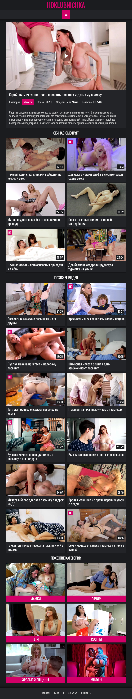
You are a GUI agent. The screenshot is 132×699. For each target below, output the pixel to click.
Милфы (96, 679)
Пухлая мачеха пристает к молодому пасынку (32, 365)
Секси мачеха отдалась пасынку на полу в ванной (96, 547)
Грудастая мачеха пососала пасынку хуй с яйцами (35, 547)
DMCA (56, 693)
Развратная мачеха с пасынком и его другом (32, 320)
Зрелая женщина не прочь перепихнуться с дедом (96, 501)
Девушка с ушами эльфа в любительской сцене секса (95, 176)
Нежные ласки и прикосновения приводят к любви (35, 266)
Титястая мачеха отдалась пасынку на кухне (33, 411)
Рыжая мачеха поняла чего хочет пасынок (96, 454)
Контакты (86, 693)
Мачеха (28, 102)
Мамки (36, 598)
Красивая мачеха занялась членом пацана (96, 318)
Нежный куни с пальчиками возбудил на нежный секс (34, 176)
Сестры (96, 639)
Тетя (35, 639)
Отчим (96, 598)
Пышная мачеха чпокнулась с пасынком (95, 409)
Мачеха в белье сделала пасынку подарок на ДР (36, 501)
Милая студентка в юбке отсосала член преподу (34, 221)
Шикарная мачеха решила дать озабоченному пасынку (89, 365)
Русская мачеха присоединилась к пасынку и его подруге (30, 456)
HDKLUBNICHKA (66, 5)
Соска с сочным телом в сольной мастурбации (90, 221)
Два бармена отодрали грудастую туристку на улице (90, 266)
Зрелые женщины (35, 679)
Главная (45, 693)
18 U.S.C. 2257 (70, 693)
